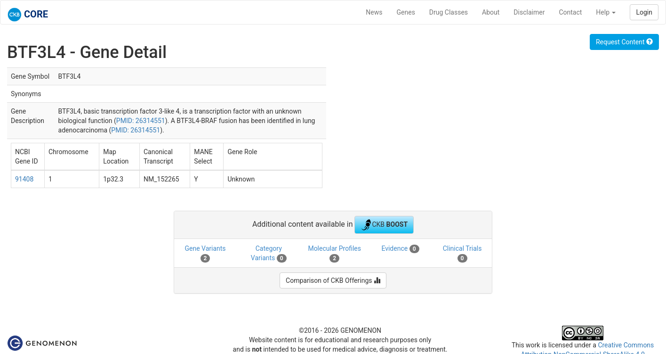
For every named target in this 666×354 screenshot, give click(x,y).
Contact (570, 12)
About (490, 12)
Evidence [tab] (400, 249)
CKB (384, 225)
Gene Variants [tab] (205, 254)
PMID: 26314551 (140, 120)
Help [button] (606, 12)
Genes (406, 12)
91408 (24, 179)
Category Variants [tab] (269, 254)
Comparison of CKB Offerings (333, 280)
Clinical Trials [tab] (462, 254)
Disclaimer (529, 12)
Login (644, 12)
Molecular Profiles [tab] (334, 254)
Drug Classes (448, 12)
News (374, 12)
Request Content (624, 42)
